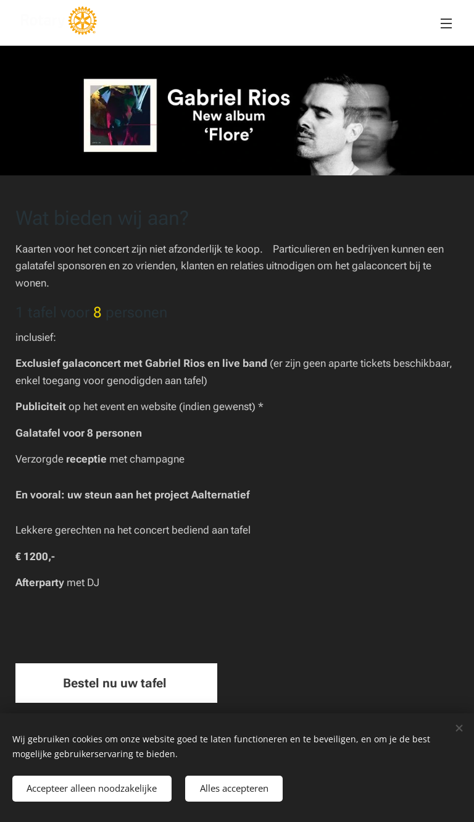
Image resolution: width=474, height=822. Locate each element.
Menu (446, 23)
